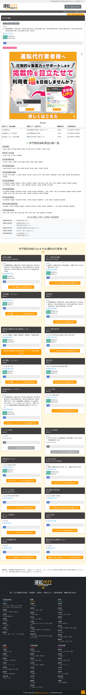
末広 (20, 607)
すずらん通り (6, 607)
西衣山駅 (27, 168)
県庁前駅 (44, 185)
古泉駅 (31, 162)
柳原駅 (19, 149)
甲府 (60, 623)
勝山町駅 (33, 185)
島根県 (32, 654)
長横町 (10, 612)
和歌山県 (5, 676)
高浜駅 (4, 168)
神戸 (13, 669)
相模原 (50, 636)
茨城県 (32, 604)
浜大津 (6, 656)
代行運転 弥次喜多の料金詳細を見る (65, 507)
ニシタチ (61, 673)
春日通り (65, 623)
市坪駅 (8, 155)
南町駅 (50, 200)
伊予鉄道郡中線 (8, 159)
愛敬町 (61, 656)
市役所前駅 (50, 185)
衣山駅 (31, 168)
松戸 (37, 623)
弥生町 (38, 651)
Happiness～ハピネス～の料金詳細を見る (21, 423)
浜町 (68, 660)
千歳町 (70, 637)
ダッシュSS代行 (52, 430)
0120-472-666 (52, 521)
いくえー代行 (7, 430)
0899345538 (8, 438)
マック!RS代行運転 (53, 257)
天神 (67, 651)
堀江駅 (32, 149)
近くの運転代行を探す (20, 592)
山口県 (32, 667)
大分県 (60, 667)
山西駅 (22, 168)
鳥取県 (32, 649)
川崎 (40, 636)
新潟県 (60, 604)
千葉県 (32, 621)
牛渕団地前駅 (53, 175)
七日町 (6, 629)
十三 (13, 665)
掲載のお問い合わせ (70, 592)
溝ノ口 (32, 637)
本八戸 (6, 612)
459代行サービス (8, 459)
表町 (40, 660)
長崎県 (60, 658)
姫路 (10, 669)
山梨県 (60, 621)
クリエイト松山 (8, 490)
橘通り (67, 673)
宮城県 (5, 619)
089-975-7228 (8, 33)
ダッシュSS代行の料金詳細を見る (65, 452)
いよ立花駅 (18, 175)
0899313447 (8, 548)
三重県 (5, 649)
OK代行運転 (6, 257)
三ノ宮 (6, 669)
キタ (5, 665)
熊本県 (60, 663)
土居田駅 (14, 162)
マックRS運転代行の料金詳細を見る (21, 557)
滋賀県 (5, 654)
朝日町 (33, 651)
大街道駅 (39, 185)
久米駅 (34, 175)
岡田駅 (27, 162)
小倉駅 (71, 651)
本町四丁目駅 (21, 212)
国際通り (65, 682)
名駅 (63, 641)
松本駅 (75, 628)
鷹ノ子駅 (39, 175)
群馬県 (32, 612)
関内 (36, 636)
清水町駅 (69, 183)
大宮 (33, 619)
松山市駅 (5, 162)
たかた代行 (50, 515)
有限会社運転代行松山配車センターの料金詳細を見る (21, 352)
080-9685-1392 (8, 273)
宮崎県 (60, 672)
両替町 (65, 637)
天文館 (61, 678)
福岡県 (60, 649)
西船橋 (33, 623)
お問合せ (39, 592)
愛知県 (60, 639)
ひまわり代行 (51, 459)
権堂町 (67, 628)
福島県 (5, 632)
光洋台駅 (28, 149)
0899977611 (8, 523)
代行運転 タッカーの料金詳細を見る (21, 314)
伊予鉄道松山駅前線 (9, 203)
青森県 (5, 610)
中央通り (61, 628)
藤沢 (36, 637)
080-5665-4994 (52, 308)
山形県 (5, 628)
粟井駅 (23, 149)
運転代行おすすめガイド (68, 11)
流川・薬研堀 (39, 665)
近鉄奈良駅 (12, 673)
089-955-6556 (8, 337)
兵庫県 (5, 667)
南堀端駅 (12, 183)
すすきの (6, 605)
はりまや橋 (39, 687)
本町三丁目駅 (28, 212)
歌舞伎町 (32, 631)
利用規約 (32, 592)
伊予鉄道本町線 (8, 210)
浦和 (40, 619)
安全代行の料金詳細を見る (65, 322)
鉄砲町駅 (74, 183)
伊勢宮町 (42, 656)
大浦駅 (8, 149)
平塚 (43, 636)
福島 (19, 634)
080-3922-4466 (52, 269)
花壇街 (38, 629)
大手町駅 (40, 168)
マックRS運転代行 (9, 540)
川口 (36, 619)
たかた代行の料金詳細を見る (65, 530)
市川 (43, 623)
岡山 (33, 660)
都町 (60, 669)
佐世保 (64, 660)
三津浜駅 (44, 149)
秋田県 (5, 623)
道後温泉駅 (62, 200)
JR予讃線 (5, 146)
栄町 (31, 625)
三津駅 (18, 168)
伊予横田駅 (19, 155)
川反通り (6, 625)
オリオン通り (35, 610)
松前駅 (35, 162)
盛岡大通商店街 (8, 616)
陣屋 (22, 634)
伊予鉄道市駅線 (8, 197)
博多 (60, 651)
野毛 (33, 636)
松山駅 (48, 149)
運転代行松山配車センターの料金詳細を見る (65, 557)
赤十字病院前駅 (6, 185)
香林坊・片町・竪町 (64, 614)
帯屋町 (33, 687)
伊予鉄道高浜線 (8, 166)
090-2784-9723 (8, 467)
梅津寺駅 (9, 168)
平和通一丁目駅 (15, 185)
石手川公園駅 (11, 175)
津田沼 (50, 623)
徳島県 (32, 672)
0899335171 (51, 548)
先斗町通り (13, 660)
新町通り (15, 612)
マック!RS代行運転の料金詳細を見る (65, 283)
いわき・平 (14, 634)
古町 (60, 605)
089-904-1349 (52, 469)
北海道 (5, 604)
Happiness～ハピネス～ (11, 389)
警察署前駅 (28, 185)
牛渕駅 (59, 175)
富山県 (60, 608)
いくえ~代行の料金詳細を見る (64, 411)
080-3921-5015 (52, 498)
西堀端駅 (18, 183)
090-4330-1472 (8, 409)
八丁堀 (33, 665)
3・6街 (16, 605)
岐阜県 (60, 630)
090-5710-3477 (52, 397)
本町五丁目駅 (13, 212)
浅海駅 (4, 149)
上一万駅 (22, 185)
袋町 (71, 628)
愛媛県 (76, 11)
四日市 (6, 651)
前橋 (33, 614)
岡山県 (32, 658)
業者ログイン (48, 592)
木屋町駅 (59, 183)
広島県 (32, 663)
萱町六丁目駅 (45, 183)
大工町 (33, 605)
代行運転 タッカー (9, 294)
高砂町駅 (64, 183)
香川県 (32, 676)
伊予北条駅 (14, 149)
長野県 (60, 626)
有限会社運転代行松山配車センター (15, 329)
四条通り (6, 660)
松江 (33, 656)
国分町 (6, 620)
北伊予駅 (13, 155)
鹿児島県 (60, 676)
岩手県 (5, 614)
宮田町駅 (34, 183)
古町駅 (35, 168)
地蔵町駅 (40, 162)
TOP (10, 592)
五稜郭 (16, 607)
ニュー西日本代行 (52, 329)
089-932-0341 (52, 368)
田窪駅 (63, 175)
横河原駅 (5, 176)
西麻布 (33, 629)
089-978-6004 (52, 442)
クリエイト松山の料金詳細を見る (21, 507)
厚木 (46, 636)
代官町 (37, 656)
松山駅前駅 (28, 183)
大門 (12, 607)
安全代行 (49, 294)
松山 (60, 682)
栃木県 (32, 608)
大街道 (33, 682)
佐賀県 (60, 654)
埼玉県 (32, 617)
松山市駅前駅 (6, 183)
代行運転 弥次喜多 (53, 490)
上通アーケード (63, 665)
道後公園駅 (56, 200)
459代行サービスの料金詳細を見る (21, 481)
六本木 (42, 629)
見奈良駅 (68, 175)
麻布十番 (47, 629)
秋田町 (33, 673)
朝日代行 (49, 360)
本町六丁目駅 (52, 183)
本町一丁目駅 (36, 212)
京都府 (5, 658)
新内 (5, 678)
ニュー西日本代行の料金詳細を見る (64, 351)
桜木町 (61, 610)
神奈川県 (33, 634)
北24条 (12, 605)
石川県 (60, 612)
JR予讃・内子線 (8, 153)
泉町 (41, 610)
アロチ (9, 678)
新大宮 (6, 673)
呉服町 (61, 637)
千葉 (46, 623)
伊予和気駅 (38, 149)
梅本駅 (47, 175)
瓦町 (33, 678)
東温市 (9, 23)
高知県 (32, 685)
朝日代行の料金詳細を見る (65, 382)
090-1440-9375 (8, 498)
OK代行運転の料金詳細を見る (21, 287)
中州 (64, 651)
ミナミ (9, 665)
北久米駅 (29, 175)
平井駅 (43, 175)
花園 (20, 605)
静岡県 (60, 635)
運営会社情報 (58, 592)
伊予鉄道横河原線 (9, 172)
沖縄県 (60, 681)
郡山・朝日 (7, 634)
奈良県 (5, 672)
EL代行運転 (6, 18)
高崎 (36, 614)
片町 (60, 619)
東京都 (32, 628)
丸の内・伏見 (68, 641)
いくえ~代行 (50, 389)
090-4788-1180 (8, 300)
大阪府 (5, 663)
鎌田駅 (23, 162)
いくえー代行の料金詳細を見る (21, 448)
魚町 (17, 669)
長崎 (60, 660)
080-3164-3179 (52, 337)
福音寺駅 (24, 175)
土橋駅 (9, 162)
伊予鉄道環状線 (8, 180)
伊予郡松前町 (15, 23)
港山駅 (14, 168)
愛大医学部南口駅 (75, 175)
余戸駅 (19, 162)
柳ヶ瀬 (61, 632)
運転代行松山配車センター (56, 540)
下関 (33, 669)
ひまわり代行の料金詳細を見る (65, 483)
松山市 (5, 23)
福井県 (60, 617)
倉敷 (36, 660)
